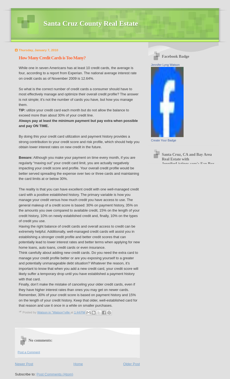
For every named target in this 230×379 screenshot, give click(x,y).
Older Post (131, 364)
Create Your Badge (163, 140)
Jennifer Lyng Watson (165, 64)
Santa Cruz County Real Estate (90, 23)
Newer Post (24, 364)
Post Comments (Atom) (55, 374)
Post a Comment (29, 352)
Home (78, 364)
